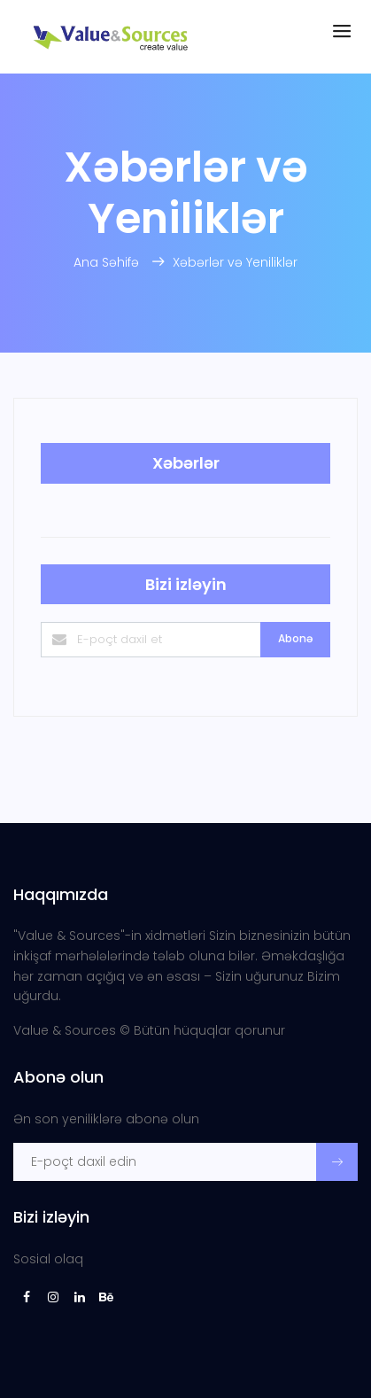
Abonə (295, 638)
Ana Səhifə (108, 262)
